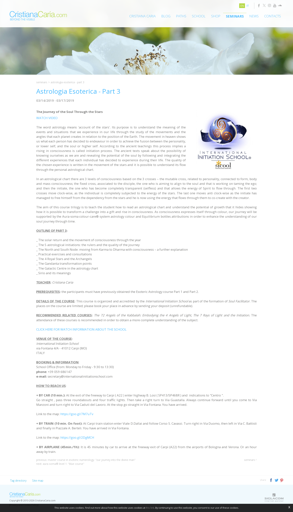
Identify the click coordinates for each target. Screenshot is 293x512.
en (242, 5)
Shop (215, 16)
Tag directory (18, 480)
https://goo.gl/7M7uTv (76, 414)
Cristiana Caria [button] (142, 16)
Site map (37, 480)
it (247, 5)
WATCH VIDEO (47, 118)
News (254, 16)
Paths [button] (181, 16)
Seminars (235, 16)
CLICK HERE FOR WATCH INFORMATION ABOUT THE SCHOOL (81, 329)
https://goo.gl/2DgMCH (77, 437)
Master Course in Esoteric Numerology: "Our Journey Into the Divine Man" (91, 460)
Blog (165, 16)
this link (150, 507)
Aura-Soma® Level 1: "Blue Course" (63, 464)
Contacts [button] (272, 16)
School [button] (199, 16)
